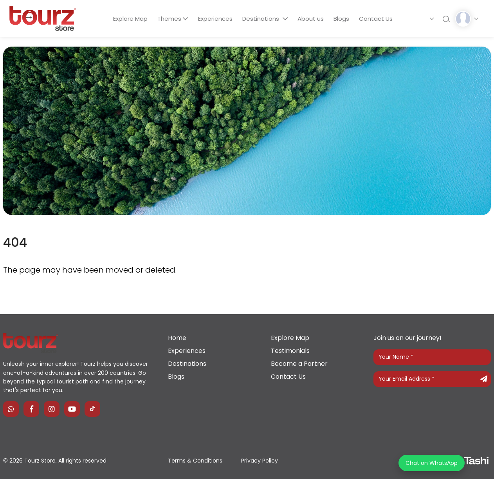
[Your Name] (432, 357)
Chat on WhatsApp (432, 463)
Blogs (342, 18)
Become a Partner (299, 363)
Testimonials (290, 350)
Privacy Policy (259, 461)
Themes (169, 18)
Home (177, 337)
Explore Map (129, 18)
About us (311, 18)
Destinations (261, 18)
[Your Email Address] (432, 379)
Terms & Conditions (195, 461)
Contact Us (377, 18)
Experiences (215, 18)
